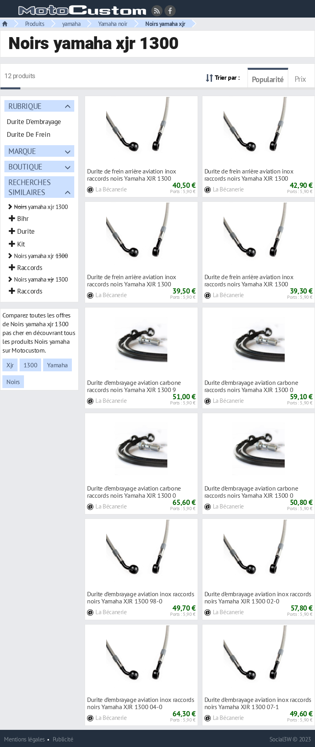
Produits (34, 24)
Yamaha (57, 365)
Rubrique (25, 106)
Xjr (10, 365)
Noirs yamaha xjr (165, 24)
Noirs (13, 381)
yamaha (71, 24)
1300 (30, 365)
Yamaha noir (112, 24)
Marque (22, 151)
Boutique (25, 166)
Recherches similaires (29, 187)
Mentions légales (24, 739)
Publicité (63, 739)
